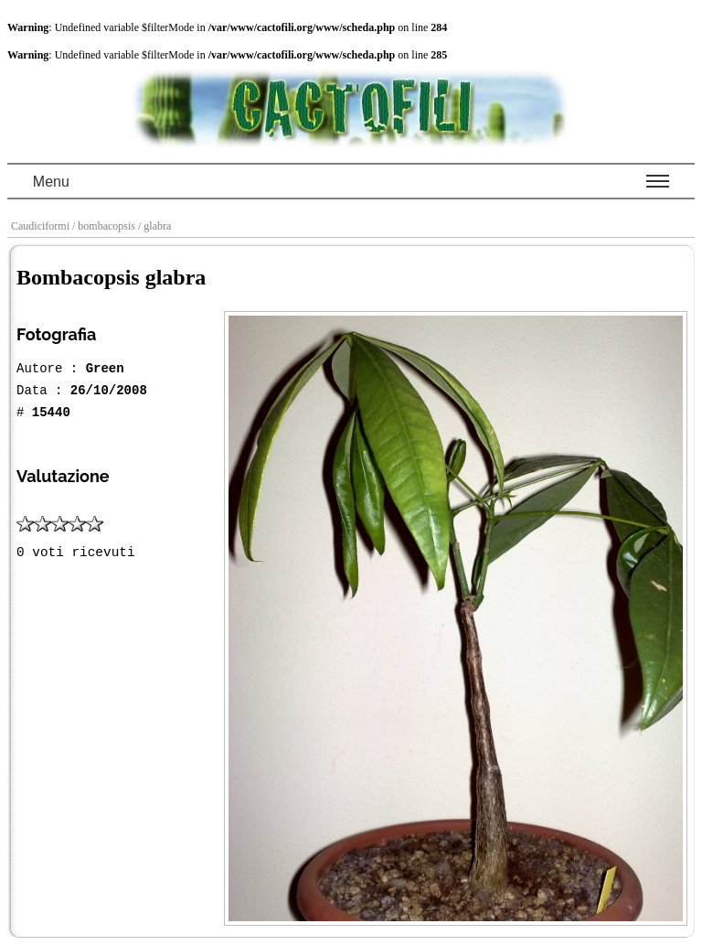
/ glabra (156, 226)
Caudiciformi (41, 226)
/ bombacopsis (105, 226)
